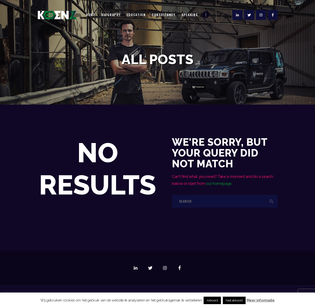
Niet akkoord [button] (234, 300)
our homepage (219, 183)
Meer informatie (261, 300)
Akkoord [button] (212, 300)
